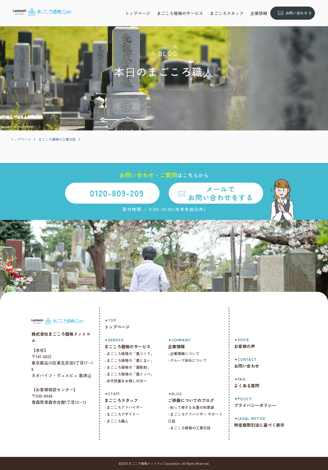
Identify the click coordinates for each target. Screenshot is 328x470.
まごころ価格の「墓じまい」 (134, 360)
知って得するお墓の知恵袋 (194, 407)
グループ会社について (190, 360)
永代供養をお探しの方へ (130, 380)
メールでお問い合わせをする (220, 193)
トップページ (20, 139)
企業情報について (187, 353)
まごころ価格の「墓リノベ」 (134, 374)
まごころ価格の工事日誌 (57, 139)
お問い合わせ (296, 12)
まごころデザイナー (126, 414)
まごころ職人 (121, 421)
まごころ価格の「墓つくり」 (134, 353)
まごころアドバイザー (128, 407)
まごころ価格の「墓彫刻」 (132, 367)
